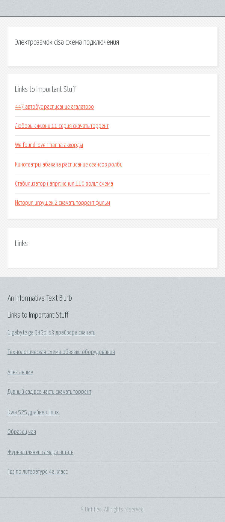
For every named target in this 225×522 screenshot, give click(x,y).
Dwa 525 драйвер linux (33, 413)
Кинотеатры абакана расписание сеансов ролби (68, 165)
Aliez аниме (20, 372)
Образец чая (22, 432)
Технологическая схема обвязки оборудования (61, 352)
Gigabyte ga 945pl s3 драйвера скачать (51, 333)
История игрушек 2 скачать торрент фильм (62, 203)
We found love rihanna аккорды (49, 145)
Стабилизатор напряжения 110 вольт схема (64, 184)
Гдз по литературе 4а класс (38, 472)
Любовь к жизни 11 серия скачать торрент (62, 126)
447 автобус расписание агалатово (54, 107)
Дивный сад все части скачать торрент (49, 392)
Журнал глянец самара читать (40, 452)
